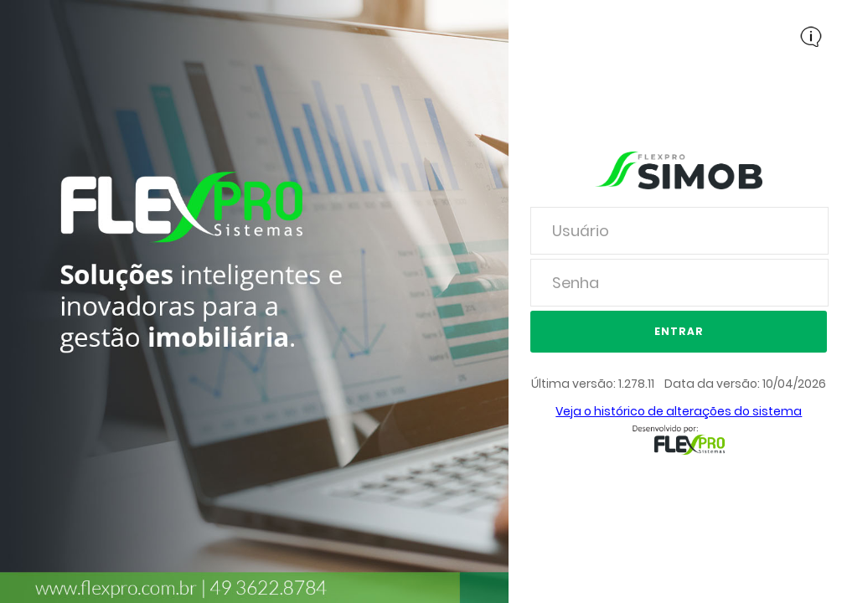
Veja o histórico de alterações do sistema (678, 411)
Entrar (679, 331)
